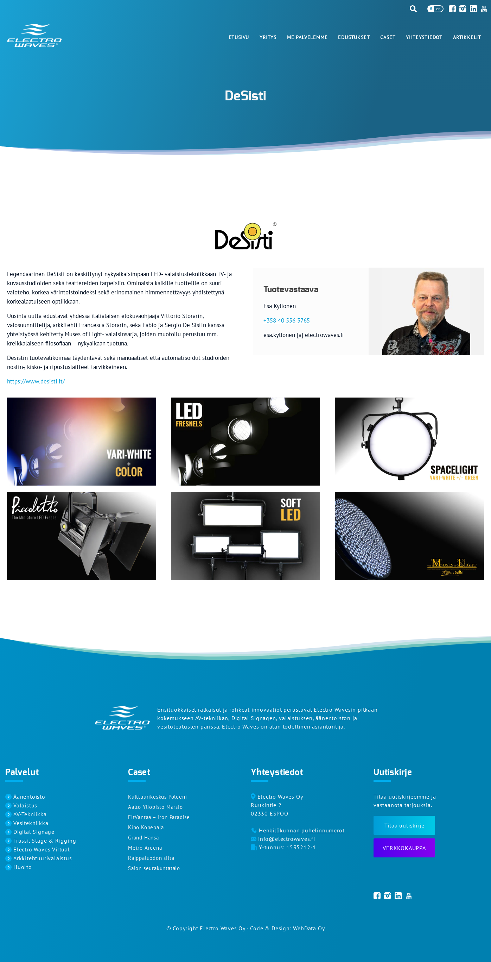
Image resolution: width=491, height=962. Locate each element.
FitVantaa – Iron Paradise (159, 817)
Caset (387, 37)
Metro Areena (145, 847)
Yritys (268, 37)
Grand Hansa (143, 837)
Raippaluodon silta (151, 858)
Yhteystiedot (424, 37)
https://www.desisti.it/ (36, 381)
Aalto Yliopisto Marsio (155, 807)
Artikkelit (467, 37)
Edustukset (354, 37)
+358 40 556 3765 (286, 320)
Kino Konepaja (146, 827)
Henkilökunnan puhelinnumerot (301, 830)
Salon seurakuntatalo (154, 868)
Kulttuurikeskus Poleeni (157, 796)
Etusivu (239, 37)
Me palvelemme (307, 37)
